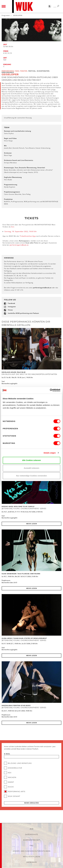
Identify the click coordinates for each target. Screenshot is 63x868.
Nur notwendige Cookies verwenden (31, 476)
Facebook (11, 303)
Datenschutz (31, 834)
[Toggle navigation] (4, 6)
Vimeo (10, 310)
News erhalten (31, 803)
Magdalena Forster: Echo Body (16, 705)
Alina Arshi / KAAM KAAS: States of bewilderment (24, 638)
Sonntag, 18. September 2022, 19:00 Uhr (21, 231)
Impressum (31, 862)
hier (12, 227)
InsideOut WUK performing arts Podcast (23, 313)
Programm (6, 15)
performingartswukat (19, 245)
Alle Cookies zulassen (31, 460)
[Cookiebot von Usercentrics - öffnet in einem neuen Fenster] (49, 390)
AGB (31, 829)
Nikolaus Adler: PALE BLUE (14, 372)
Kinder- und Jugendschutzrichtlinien (31, 851)
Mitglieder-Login (31, 857)
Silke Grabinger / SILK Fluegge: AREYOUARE (21, 574)
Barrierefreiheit (31, 840)
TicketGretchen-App (28, 236)
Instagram (12, 307)
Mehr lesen (31, 524)
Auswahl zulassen (31, 468)
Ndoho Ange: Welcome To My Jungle (18, 506)
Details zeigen (50, 453)
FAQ (31, 845)
